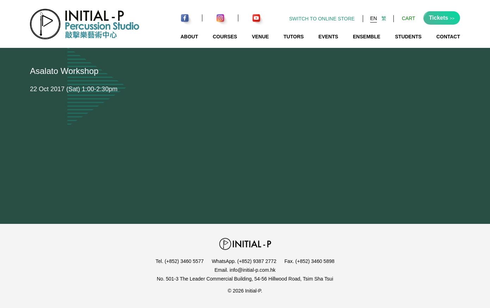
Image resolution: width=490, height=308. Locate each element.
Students (408, 36)
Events (328, 36)
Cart (408, 18)
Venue (260, 36)
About (189, 36)
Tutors (293, 36)
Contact (448, 36)
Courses (225, 36)
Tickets (441, 18)
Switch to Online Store (322, 18)
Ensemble (366, 36)
